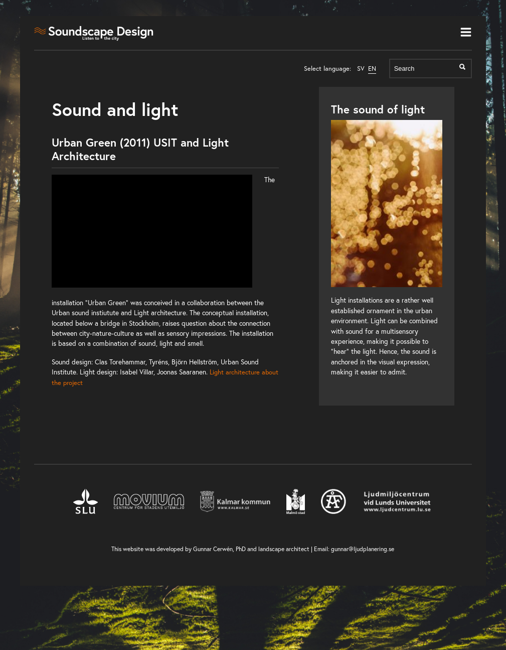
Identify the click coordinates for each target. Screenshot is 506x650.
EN (372, 68)
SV (361, 68)
